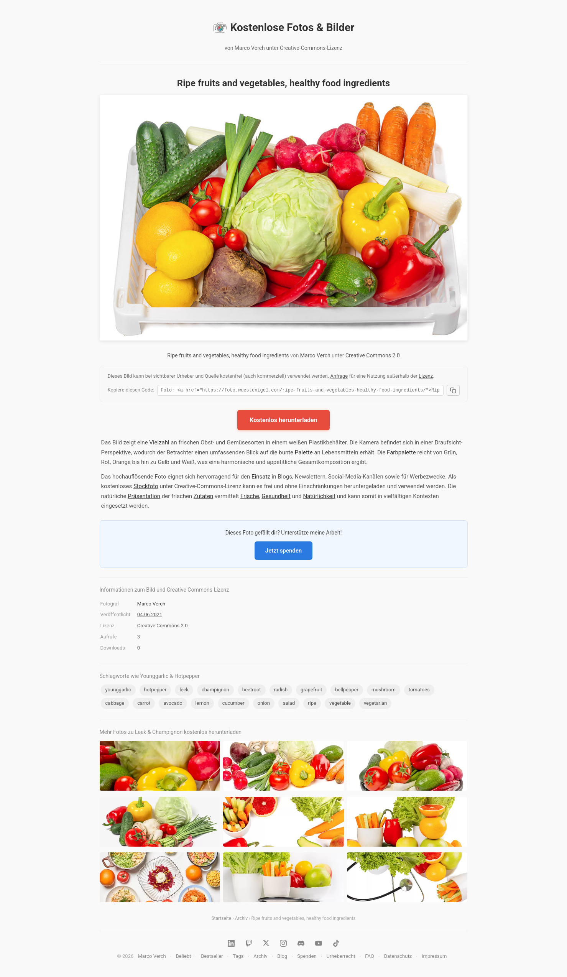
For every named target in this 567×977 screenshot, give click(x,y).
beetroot (251, 691)
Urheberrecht (341, 957)
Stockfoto (145, 487)
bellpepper (346, 691)
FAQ (369, 957)
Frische (249, 497)
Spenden (307, 957)
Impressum (434, 957)
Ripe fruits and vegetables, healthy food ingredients (228, 355)
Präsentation (144, 497)
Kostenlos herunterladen (283, 421)
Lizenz (426, 376)
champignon (215, 691)
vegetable (340, 704)
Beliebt (183, 957)
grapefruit (311, 691)
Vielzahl (159, 443)
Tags (238, 957)
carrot (143, 704)
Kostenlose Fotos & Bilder (284, 28)
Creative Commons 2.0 (372, 355)
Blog (282, 957)
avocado (172, 704)
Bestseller (212, 957)
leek (184, 691)
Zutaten (203, 497)
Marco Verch (315, 355)
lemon (202, 704)
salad (289, 704)
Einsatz (260, 477)
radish (281, 691)
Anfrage (339, 376)
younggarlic (118, 691)
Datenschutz (398, 957)
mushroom (383, 691)
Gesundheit (276, 497)
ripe (312, 704)
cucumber (233, 704)
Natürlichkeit (319, 497)
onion (264, 704)
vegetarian (375, 704)
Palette (304, 453)
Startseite (221, 919)
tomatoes (419, 691)
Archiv (241, 919)
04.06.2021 (149, 615)
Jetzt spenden (283, 551)
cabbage (115, 704)
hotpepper (155, 691)
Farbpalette (401, 453)
